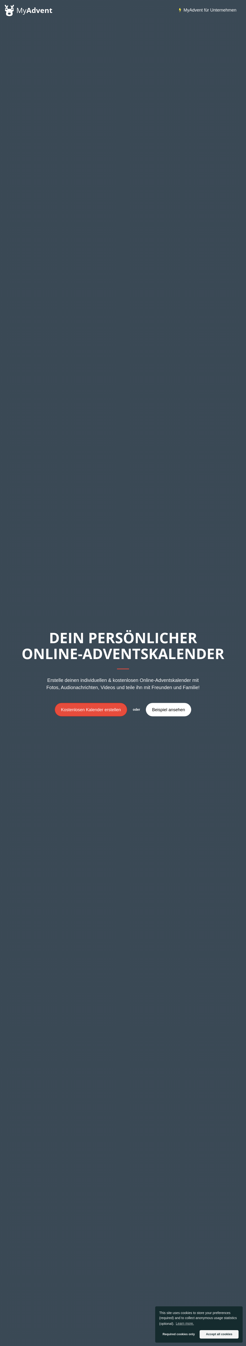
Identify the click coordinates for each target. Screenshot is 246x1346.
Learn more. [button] (185, 1323)
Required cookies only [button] (179, 1334)
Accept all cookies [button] (219, 1334)
